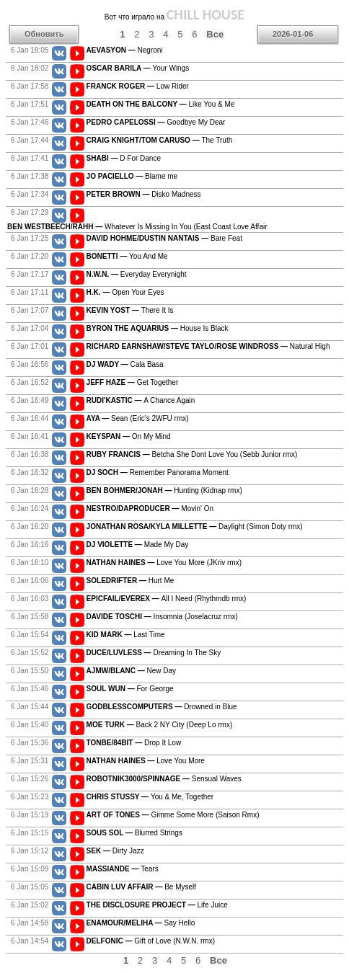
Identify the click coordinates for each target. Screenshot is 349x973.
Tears (123, 869)
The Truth (160, 140)
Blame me (132, 176)
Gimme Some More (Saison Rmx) (173, 815)
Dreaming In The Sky (154, 653)
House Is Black (158, 328)
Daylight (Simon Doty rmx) (195, 526)
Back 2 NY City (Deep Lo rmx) (160, 725)
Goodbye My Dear (156, 122)
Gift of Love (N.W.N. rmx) (151, 941)
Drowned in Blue (162, 707)
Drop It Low (134, 743)
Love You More (146, 761)
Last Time (126, 635)
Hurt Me (130, 581)
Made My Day (138, 544)
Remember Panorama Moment (158, 472)
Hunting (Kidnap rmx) (164, 490)
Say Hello (141, 923)
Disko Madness (144, 194)
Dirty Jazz (115, 851)
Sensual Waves (164, 779)
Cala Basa (125, 364)
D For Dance (124, 158)
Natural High (208, 346)
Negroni (125, 50)
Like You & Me (161, 104)
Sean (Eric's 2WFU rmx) (138, 418)
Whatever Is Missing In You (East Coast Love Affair (137, 227)
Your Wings (138, 68)
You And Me (127, 256)
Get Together (133, 382)
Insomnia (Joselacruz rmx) (162, 617)
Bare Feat (164, 238)
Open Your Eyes (125, 292)
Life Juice (157, 905)
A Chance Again (141, 400)
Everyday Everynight (137, 274)
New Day (131, 671)
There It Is (130, 310)
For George (130, 689)
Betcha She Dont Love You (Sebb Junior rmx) (192, 454)
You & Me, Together (150, 797)
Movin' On (150, 508)
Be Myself (141, 887)
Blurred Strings (134, 833)
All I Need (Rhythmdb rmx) (167, 599)
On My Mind (129, 436)
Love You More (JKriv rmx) (164, 563)
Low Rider (138, 86)
